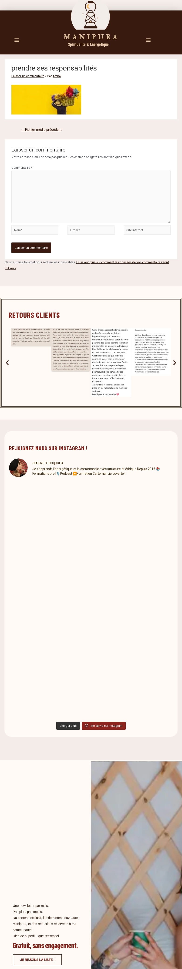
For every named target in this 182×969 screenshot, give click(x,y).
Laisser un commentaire (27, 76)
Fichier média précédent (41, 130)
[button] (16, 40)
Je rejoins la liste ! (37, 960)
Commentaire (21, 167)
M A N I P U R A (90, 37)
